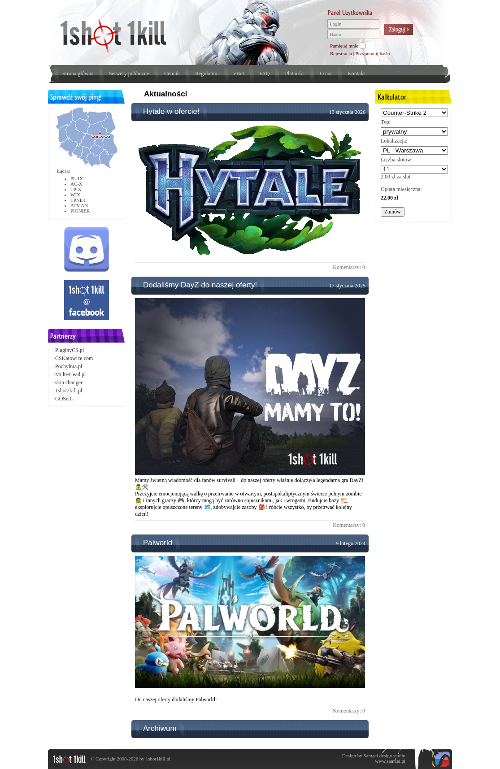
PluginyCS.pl (69, 350)
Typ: (386, 122)
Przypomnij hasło (373, 53)
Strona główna (78, 73)
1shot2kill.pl (68, 390)
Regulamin (207, 73)
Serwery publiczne (129, 73)
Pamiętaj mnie (344, 45)
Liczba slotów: (397, 159)
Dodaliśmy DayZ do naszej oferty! (200, 285)
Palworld (157, 543)
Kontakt (356, 73)
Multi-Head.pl (70, 374)
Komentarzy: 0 (349, 267)
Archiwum (160, 728)
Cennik (172, 73)
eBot (239, 73)
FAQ (264, 73)
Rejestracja (341, 53)
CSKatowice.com (74, 358)
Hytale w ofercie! (171, 111)
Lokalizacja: (394, 141)
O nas (326, 73)
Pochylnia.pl (68, 366)
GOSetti (64, 398)
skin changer (69, 382)
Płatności (294, 73)
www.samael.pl (390, 761)
